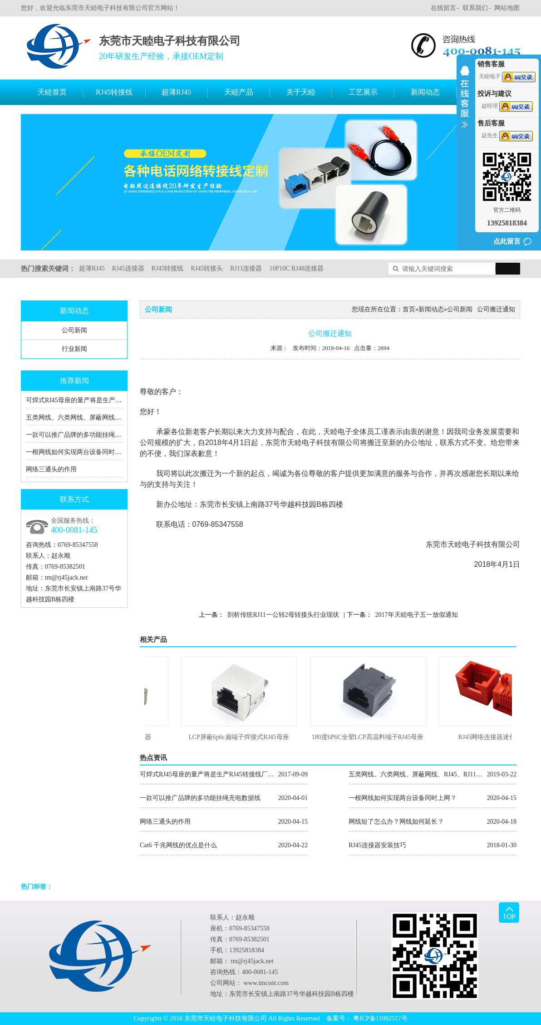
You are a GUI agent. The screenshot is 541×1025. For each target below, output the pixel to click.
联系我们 (475, 8)
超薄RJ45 (176, 92)
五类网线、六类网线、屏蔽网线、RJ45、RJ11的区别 (99, 417)
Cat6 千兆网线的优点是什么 (224, 845)
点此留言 (507, 241)
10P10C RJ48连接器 (296, 268)
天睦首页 (52, 92)
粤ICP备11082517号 (380, 1018)
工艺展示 (363, 92)
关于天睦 (300, 92)
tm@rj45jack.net (66, 577)
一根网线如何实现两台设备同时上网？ (80, 452)
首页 (409, 309)
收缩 (465, 103)
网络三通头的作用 (51, 469)
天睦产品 (238, 92)
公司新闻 (74, 330)
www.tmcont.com (266, 983)
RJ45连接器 (128, 268)
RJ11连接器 (246, 268)
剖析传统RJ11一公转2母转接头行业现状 (283, 614)
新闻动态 (425, 92)
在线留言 (443, 8)
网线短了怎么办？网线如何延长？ (432, 821)
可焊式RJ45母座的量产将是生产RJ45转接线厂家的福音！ (106, 400)
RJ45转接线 (114, 92)
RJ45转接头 (207, 268)
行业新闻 (74, 348)
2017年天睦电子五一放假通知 (416, 614)
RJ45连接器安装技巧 (432, 845)
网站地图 (507, 8)
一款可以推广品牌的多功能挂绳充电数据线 (86, 434)
